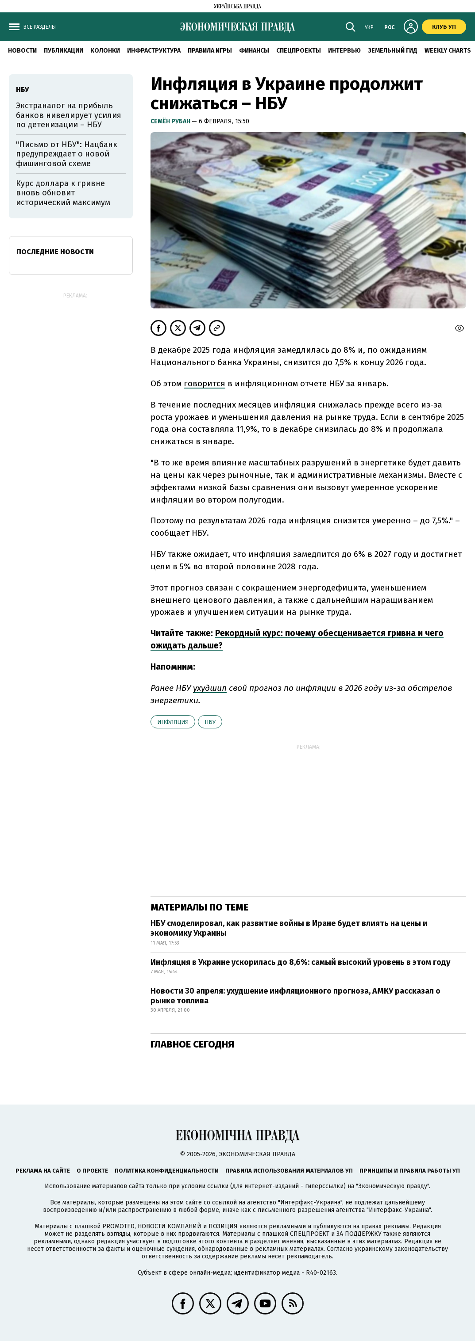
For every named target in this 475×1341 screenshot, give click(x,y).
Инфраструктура (154, 50)
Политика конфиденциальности (167, 1170)
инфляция (173, 722)
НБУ (210, 722)
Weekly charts (448, 50)
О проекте (92, 1170)
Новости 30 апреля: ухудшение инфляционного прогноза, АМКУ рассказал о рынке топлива (295, 996)
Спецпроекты (298, 50)
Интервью (344, 50)
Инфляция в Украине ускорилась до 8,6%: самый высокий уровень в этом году (300, 962)
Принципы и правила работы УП (409, 1170)
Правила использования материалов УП (289, 1170)
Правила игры (210, 50)
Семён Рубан (171, 121)
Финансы (254, 50)
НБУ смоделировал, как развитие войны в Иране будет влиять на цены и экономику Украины (289, 928)
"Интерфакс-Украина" (310, 1202)
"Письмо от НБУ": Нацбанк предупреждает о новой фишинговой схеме (66, 154)
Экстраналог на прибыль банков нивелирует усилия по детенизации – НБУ (68, 115)
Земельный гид (392, 50)
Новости (22, 50)
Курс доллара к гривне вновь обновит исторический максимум (63, 193)
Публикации (63, 50)
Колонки (105, 50)
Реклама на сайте (42, 1170)
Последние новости (55, 252)
